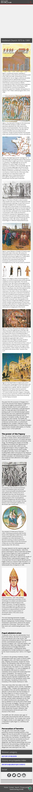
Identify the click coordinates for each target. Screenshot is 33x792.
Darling (6, 2)
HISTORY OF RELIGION (9, 756)
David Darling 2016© (16, 789)
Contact (11, 787)
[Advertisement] (16, 20)
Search (17, 787)
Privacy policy (24, 787)
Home (6, 787)
